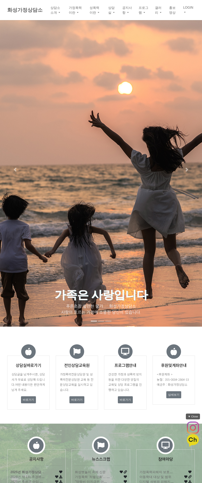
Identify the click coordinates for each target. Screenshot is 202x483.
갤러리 (158, 10)
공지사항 (127, 10)
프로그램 (143, 10)
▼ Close (193, 416)
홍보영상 (172, 10)
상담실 (111, 10)
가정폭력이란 (75, 10)
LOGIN (188, 7)
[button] (15, 170)
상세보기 (173, 394)
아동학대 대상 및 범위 (155, 477)
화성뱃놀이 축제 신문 (90, 472)
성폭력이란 (94, 10)
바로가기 (28, 399)
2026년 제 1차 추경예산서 (29, 477)
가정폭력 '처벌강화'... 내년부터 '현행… (103, 477)
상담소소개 (55, 10)
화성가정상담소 (25, 10)
